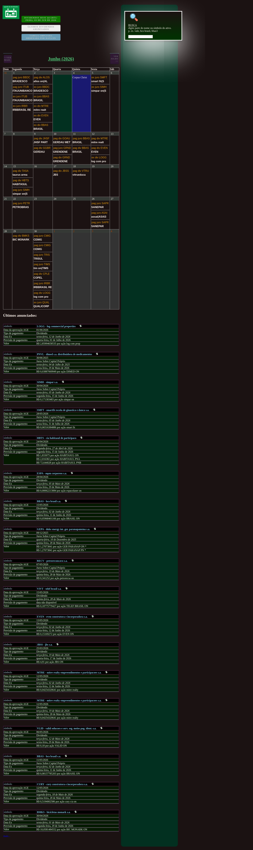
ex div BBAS (41, 125)
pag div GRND (61, 157)
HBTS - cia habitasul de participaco (56, 438)
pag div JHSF (41, 138)
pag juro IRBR (42, 283)
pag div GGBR (42, 148)
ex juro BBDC (42, 87)
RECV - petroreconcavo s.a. (52, 560)
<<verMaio (7, 58)
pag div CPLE (42, 273)
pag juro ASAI (99, 212)
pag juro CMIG (42, 235)
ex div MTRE (41, 106)
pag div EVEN (100, 148)
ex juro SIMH (99, 87)
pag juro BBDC (21, 77)
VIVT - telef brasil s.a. (49, 588)
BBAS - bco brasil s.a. (49, 501)
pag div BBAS (81, 148)
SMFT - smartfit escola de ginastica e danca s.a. (63, 410)
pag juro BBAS (81, 138)
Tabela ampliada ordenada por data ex (41, 37)
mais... (6, 836)
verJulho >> (114, 58)
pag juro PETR (21, 203)
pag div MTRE (100, 138)
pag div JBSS (61, 170)
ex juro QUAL (41, 302)
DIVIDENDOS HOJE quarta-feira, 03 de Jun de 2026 (41, 19)
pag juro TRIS (42, 254)
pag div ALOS (42, 77)
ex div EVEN (41, 115)
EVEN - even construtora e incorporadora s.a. (62, 616)
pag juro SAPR (100, 203)
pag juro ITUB (21, 87)
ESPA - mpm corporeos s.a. (52, 473)
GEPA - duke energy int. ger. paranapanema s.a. (63, 529)
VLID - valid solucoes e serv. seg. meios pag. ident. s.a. (66, 728)
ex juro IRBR (20, 106)
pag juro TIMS (42, 264)
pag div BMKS (21, 235)
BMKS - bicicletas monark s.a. (54, 812)
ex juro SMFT (99, 77)
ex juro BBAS (41, 96)
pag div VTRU (81, 170)
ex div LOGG (99, 157)
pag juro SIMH (21, 190)
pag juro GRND (62, 148)
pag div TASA (20, 170)
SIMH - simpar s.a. (47, 382)
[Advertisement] (91, 28)
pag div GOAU (61, 138)
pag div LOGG (42, 293)
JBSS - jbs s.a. (44, 644)
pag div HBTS (21, 180)
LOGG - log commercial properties (56, 326)
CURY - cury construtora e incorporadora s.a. (62, 784)
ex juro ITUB (20, 96)
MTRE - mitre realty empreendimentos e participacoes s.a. (69, 672)
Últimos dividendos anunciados (41, 28)
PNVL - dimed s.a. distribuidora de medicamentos (64, 354)
